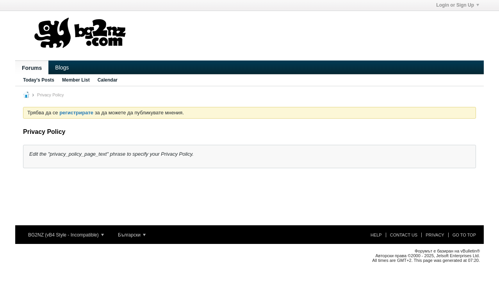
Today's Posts (38, 80)
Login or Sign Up (457, 5)
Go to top (464, 235)
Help (376, 235)
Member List (76, 80)
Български (132, 235)
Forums (32, 68)
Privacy (435, 235)
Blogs (62, 67)
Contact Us (404, 235)
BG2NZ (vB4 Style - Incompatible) (66, 235)
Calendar (108, 80)
